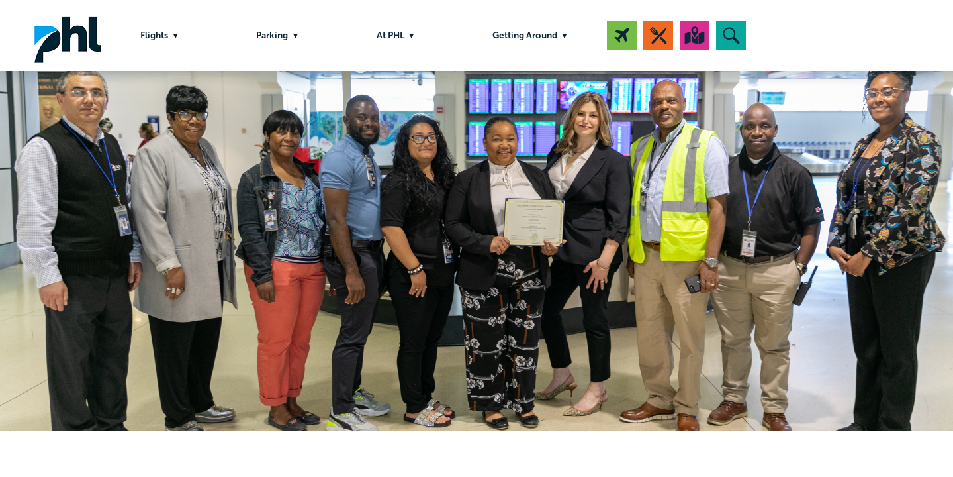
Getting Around (524, 35)
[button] (731, 35)
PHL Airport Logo (67, 35)
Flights (154, 35)
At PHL (390, 35)
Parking (272, 35)
